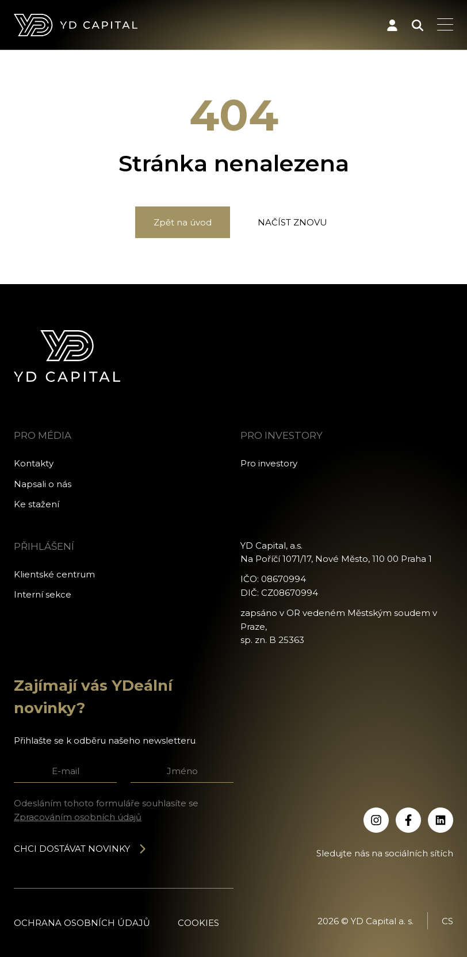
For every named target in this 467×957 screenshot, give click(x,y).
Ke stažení (36, 504)
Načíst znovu (292, 222)
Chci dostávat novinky (80, 848)
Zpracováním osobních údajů (77, 816)
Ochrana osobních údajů (82, 922)
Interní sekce (42, 594)
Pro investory (268, 463)
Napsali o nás (42, 483)
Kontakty (33, 463)
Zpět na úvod (183, 222)
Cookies (198, 922)
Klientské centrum (54, 574)
